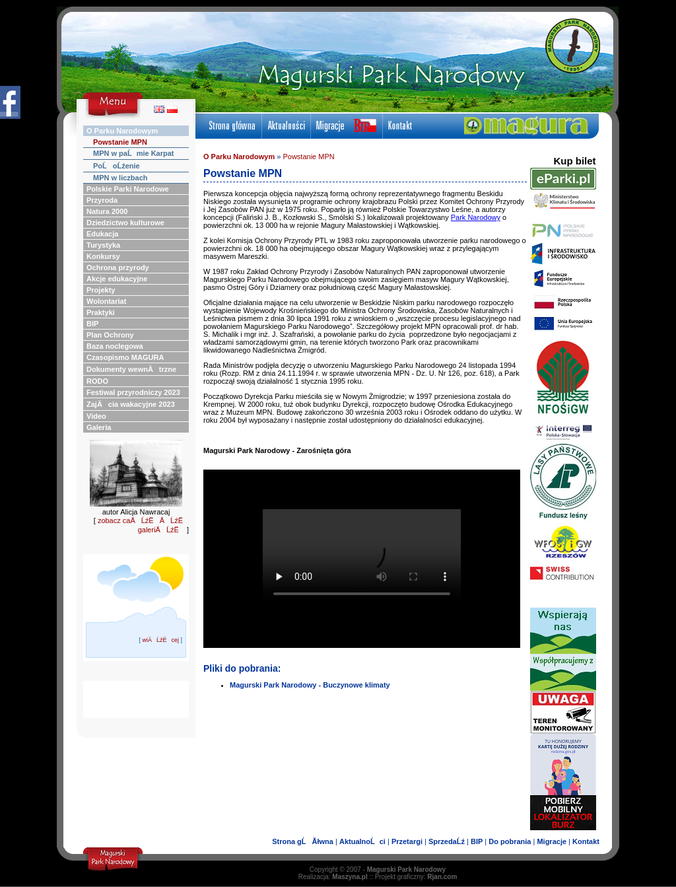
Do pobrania (510, 841)
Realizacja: (333, 876)
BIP (477, 841)
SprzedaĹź (446, 841)
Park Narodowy (475, 217)
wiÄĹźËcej (160, 640)
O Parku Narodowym (239, 156)
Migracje (551, 841)
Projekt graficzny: (416, 876)
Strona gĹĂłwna (302, 841)
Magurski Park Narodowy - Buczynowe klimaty (310, 685)
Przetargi (406, 841)
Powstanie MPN (308, 156)
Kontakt (585, 841)
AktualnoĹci (362, 841)
